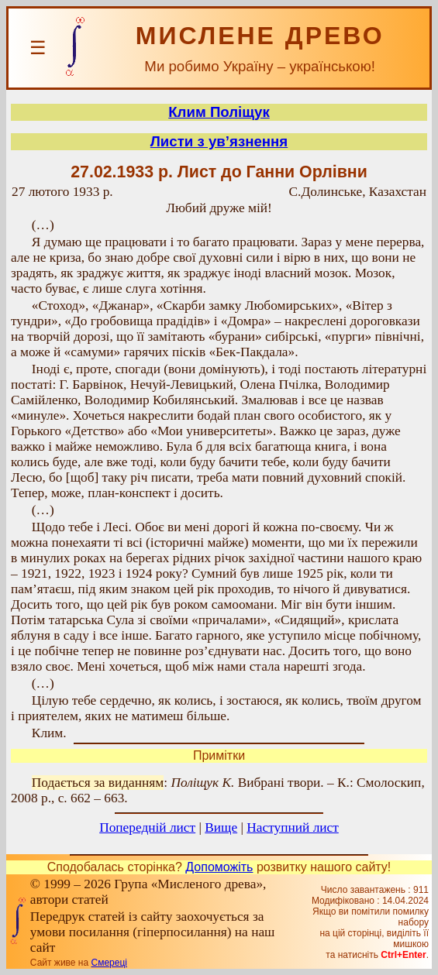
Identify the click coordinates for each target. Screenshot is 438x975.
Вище (221, 827)
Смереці (108, 962)
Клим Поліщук (219, 112)
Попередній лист (147, 827)
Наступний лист (293, 827)
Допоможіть (219, 867)
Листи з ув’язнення (219, 141)
